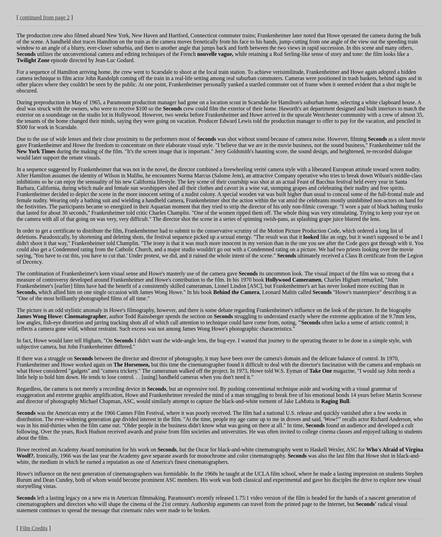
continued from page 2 (44, 17)
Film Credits (33, 528)
